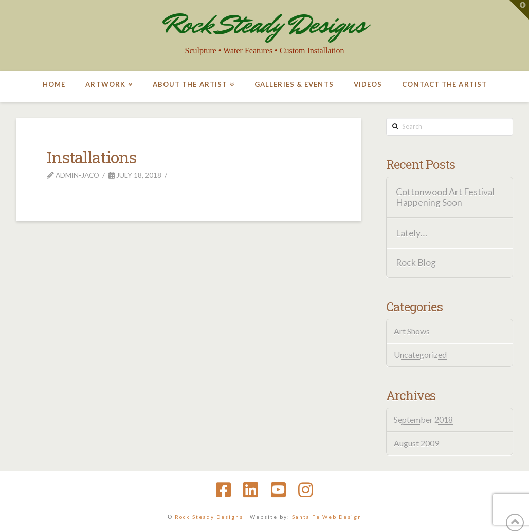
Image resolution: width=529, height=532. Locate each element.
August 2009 (416, 443)
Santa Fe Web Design (327, 517)
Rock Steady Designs (264, 24)
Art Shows (412, 331)
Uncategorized (420, 354)
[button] (519, 10)
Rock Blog (416, 262)
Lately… (411, 232)
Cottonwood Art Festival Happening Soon (445, 197)
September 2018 (423, 419)
